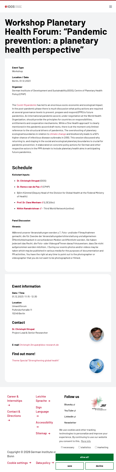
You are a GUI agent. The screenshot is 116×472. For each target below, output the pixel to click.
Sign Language (42, 411)
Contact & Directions (14, 415)
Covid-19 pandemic (27, 104)
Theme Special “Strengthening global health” (35, 360)
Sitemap (43, 433)
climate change (58, 133)
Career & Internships (14, 400)
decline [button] (99, 466)
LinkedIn (70, 416)
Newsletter (70, 422)
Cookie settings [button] (19, 462)
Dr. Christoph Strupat (28, 180)
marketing (101, 447)
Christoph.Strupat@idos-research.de (39, 344)
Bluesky (69, 404)
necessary (67, 447)
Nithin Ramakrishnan (29, 208)
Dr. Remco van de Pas (29, 186)
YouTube (70, 410)
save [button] (70, 466)
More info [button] (86, 441)
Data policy (45, 462)
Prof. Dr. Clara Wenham (30, 202)
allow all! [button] (84, 457)
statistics (84, 447)
